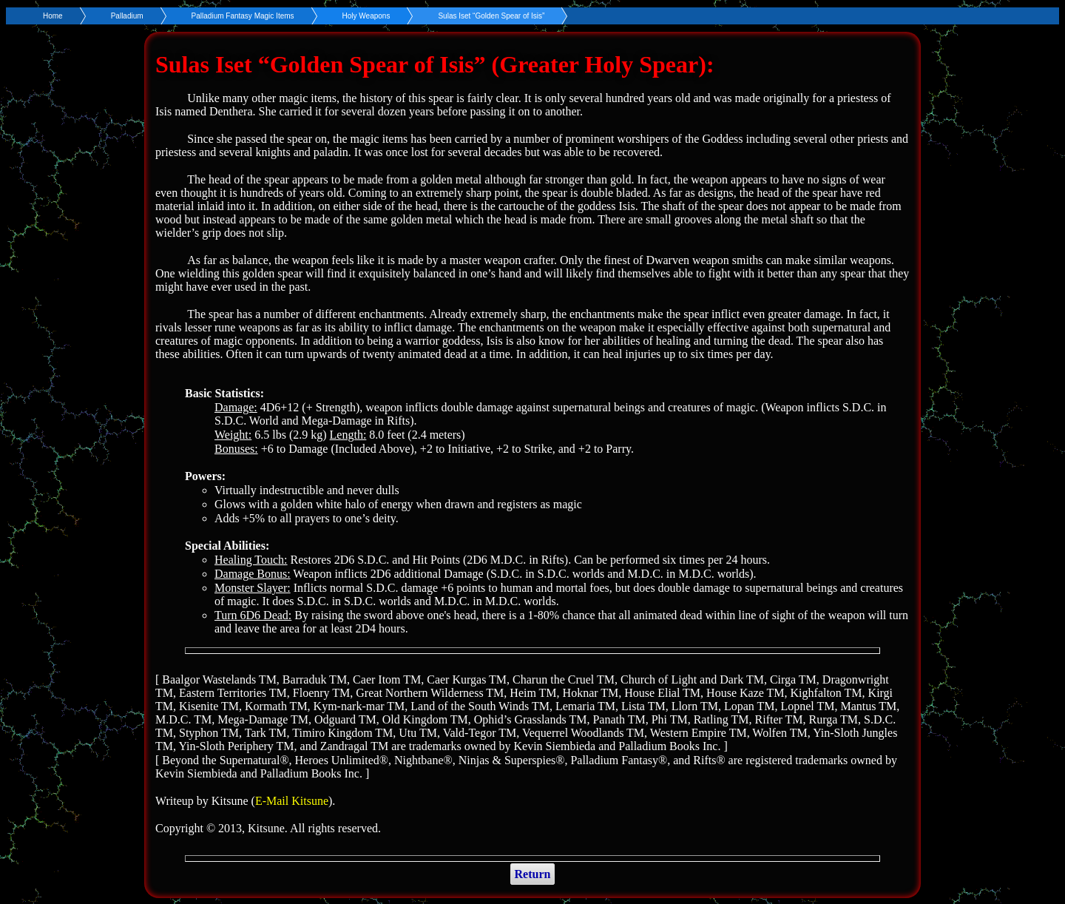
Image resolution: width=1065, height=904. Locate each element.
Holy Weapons (366, 16)
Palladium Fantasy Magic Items (243, 16)
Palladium (127, 16)
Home (53, 16)
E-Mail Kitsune (291, 801)
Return (533, 874)
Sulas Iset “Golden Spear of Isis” (491, 16)
